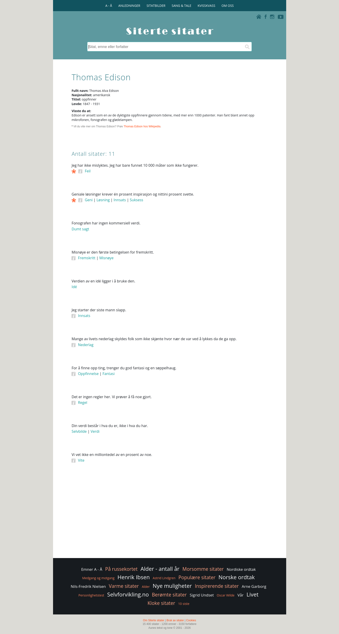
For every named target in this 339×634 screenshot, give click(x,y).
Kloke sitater (161, 603)
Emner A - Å (91, 569)
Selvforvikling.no (128, 594)
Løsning (103, 199)
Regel (82, 402)
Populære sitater (197, 577)
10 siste (183, 603)
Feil (87, 171)
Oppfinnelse (88, 373)
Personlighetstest (91, 595)
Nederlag (85, 344)
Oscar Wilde (225, 595)
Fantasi (108, 373)
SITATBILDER (156, 5)
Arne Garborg (254, 586)
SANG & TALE (181, 5)
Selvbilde (79, 431)
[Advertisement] (247, 232)
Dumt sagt (80, 228)
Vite (81, 460)
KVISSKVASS (206, 5)
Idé (74, 286)
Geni (88, 199)
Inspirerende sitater (217, 586)
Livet (253, 594)
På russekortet (121, 569)
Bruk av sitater (175, 620)
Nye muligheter (172, 585)
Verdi (95, 431)
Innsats (120, 199)
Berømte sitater (169, 594)
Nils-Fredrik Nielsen (88, 586)
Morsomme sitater (203, 569)
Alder (146, 586)
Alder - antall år (159, 568)
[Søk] (247, 46)
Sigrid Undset (202, 595)
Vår (240, 595)
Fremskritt (86, 257)
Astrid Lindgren (164, 578)
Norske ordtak (236, 577)
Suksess (136, 199)
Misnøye (106, 257)
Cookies (191, 620)
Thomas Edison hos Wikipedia (142, 126)
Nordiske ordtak (241, 569)
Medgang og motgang (98, 578)
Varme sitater (124, 586)
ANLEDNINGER (129, 5)
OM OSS (228, 5)
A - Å (108, 5)
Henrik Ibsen (133, 577)
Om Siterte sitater (153, 620)
